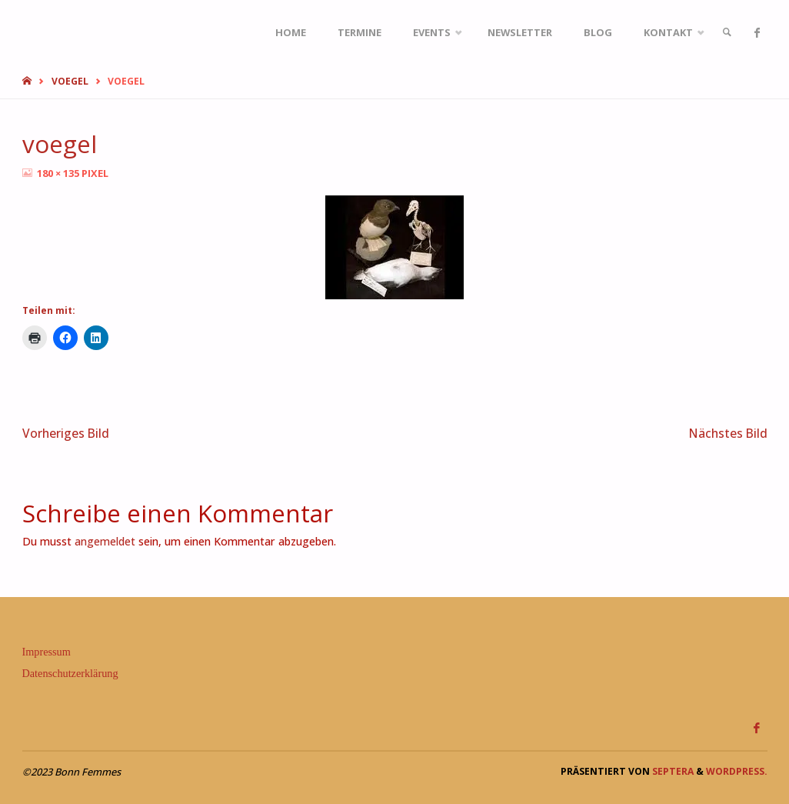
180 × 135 (59, 173)
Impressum (46, 652)
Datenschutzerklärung (70, 673)
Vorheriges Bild (65, 433)
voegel (70, 81)
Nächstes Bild (728, 433)
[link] (726, 32)
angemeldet (105, 541)
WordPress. (736, 771)
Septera (672, 771)
